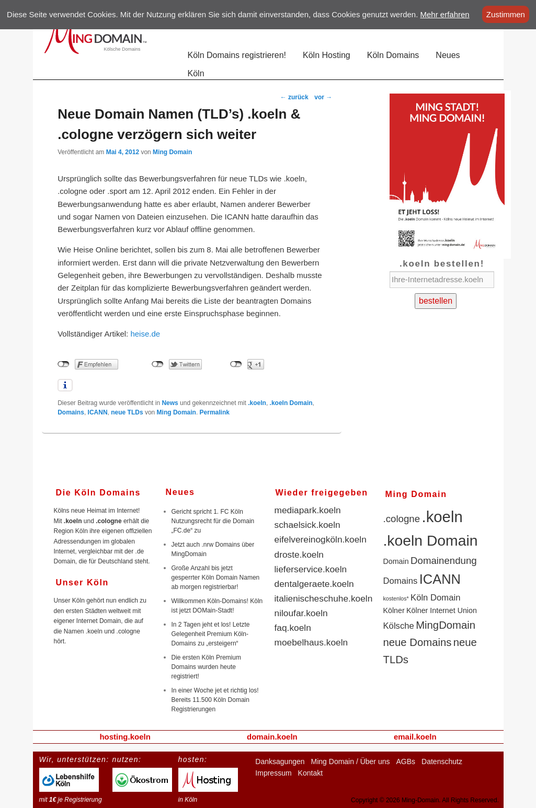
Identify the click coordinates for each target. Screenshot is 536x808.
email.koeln (415, 736)
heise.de (145, 333)
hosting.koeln (125, 736)
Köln (196, 73)
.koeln (257, 403)
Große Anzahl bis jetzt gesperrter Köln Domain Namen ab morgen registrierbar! (216, 577)
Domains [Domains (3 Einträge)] (400, 581)
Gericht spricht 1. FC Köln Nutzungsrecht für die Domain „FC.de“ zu (213, 521)
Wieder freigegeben (322, 492)
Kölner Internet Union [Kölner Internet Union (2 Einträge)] (441, 610)
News (170, 403)
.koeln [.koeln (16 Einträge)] (442, 516)
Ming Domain (172, 152)
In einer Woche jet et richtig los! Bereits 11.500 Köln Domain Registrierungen (215, 700)
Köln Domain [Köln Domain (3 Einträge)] (435, 598)
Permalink (215, 412)
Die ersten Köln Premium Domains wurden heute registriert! (206, 667)
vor (323, 97)
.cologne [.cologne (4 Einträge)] (401, 518)
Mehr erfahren (445, 14)
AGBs (405, 761)
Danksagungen (279, 761)
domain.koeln (272, 736)
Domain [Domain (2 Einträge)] (396, 561)
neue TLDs (127, 412)
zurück (294, 97)
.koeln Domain (291, 403)
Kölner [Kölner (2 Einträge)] (394, 610)
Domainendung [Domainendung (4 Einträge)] (443, 560)
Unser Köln (82, 582)
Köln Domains (393, 55)
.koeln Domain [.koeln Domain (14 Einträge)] (430, 540)
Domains (71, 412)
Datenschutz (441, 761)
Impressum (273, 773)
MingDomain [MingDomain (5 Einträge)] (445, 625)
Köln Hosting (326, 55)
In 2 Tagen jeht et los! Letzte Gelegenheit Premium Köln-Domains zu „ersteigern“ (211, 634)
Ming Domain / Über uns (350, 761)
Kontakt (310, 773)
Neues (448, 55)
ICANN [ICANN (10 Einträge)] (440, 579)
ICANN (98, 412)
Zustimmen (505, 14)
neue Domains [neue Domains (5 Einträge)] (417, 642)
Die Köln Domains (98, 492)
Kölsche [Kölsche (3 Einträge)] (398, 626)
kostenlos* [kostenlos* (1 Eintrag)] (396, 598)
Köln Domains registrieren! (237, 55)
